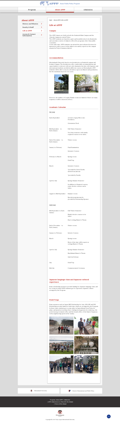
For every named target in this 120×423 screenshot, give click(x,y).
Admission (67, 399)
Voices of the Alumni (60, 404)
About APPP (59, 399)
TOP (50, 20)
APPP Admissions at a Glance (56, 402)
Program (52, 399)
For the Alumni (69, 402)
